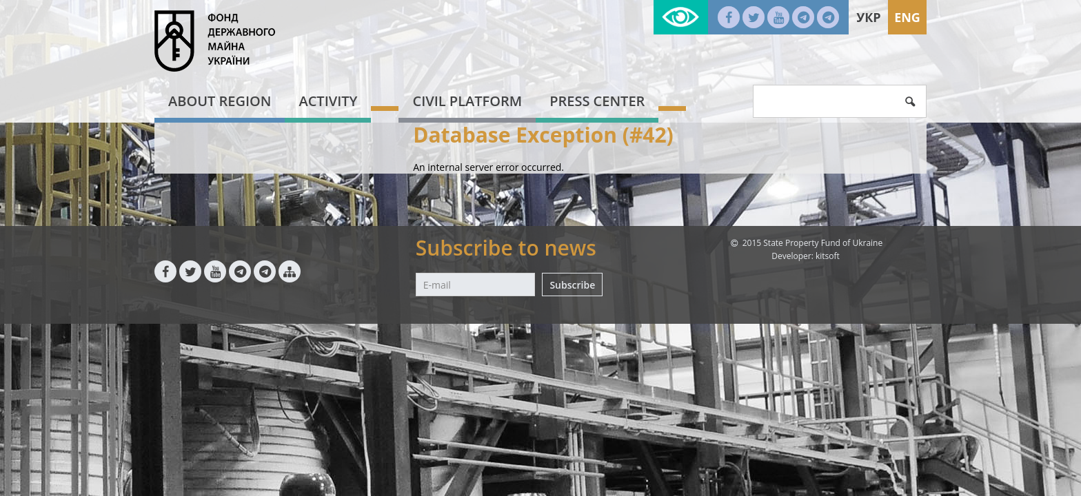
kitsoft (828, 256)
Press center (597, 101)
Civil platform (467, 101)
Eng (907, 17)
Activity (328, 101)
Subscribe (572, 284)
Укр (868, 17)
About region (219, 101)
